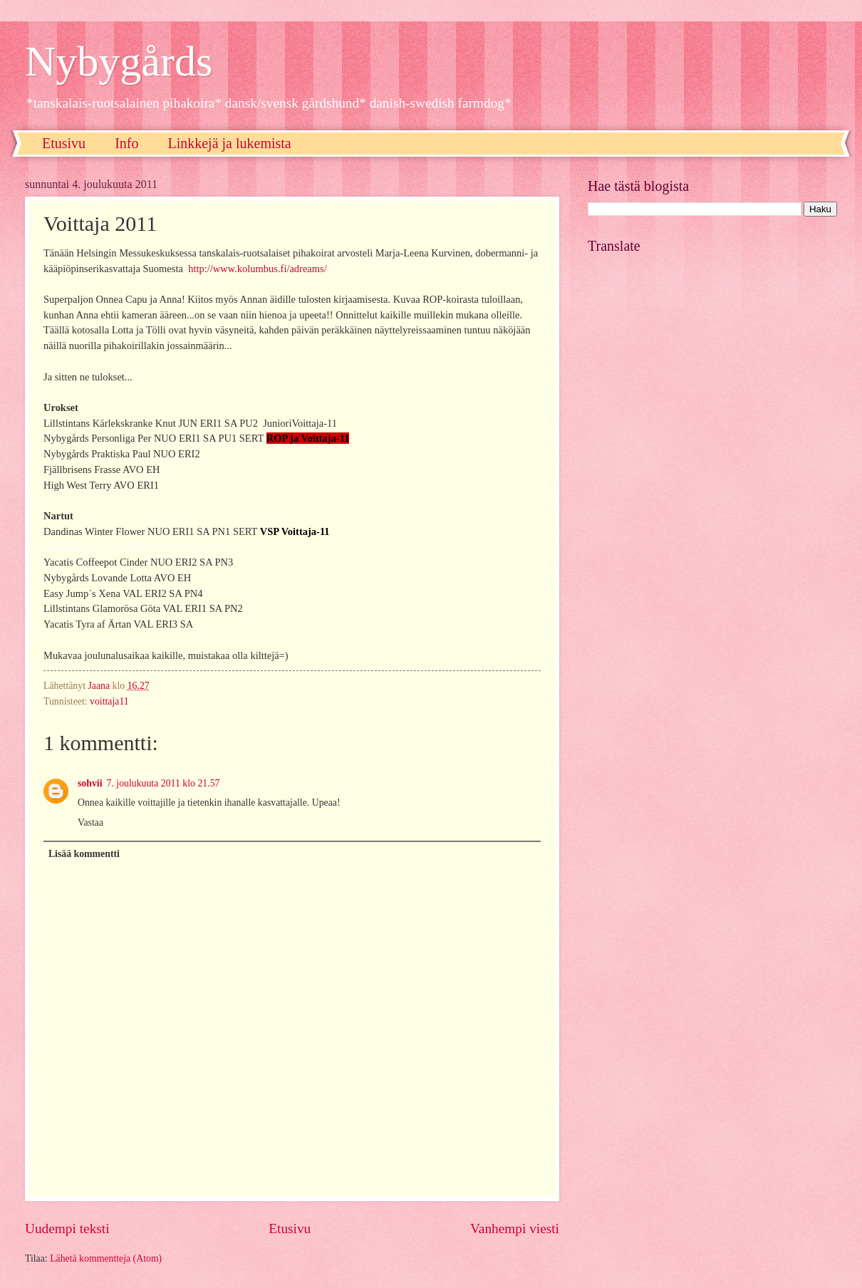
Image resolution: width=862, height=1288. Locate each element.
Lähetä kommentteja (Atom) (106, 1258)
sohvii (90, 783)
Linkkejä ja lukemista (229, 143)
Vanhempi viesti (514, 1228)
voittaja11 (109, 701)
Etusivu (63, 143)
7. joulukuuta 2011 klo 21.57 (163, 783)
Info (126, 143)
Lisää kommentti (84, 853)
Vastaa (90, 822)
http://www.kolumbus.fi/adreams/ (257, 268)
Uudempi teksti (67, 1228)
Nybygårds (118, 61)
